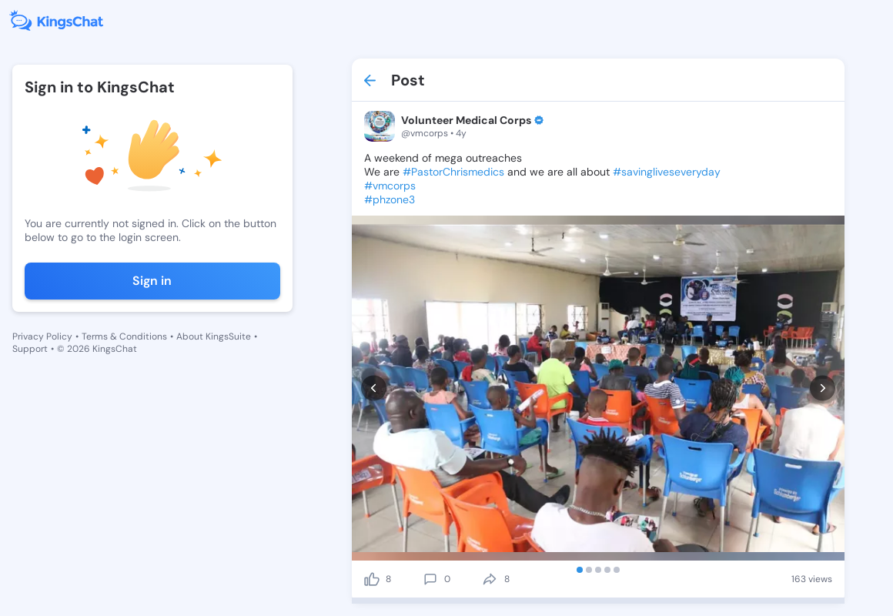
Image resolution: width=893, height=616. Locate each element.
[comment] (430, 579)
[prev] (373, 387)
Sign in (152, 281)
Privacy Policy (42, 336)
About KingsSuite (213, 336)
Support (30, 349)
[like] (372, 579)
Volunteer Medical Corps (466, 120)
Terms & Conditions (124, 336)
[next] (822, 387)
